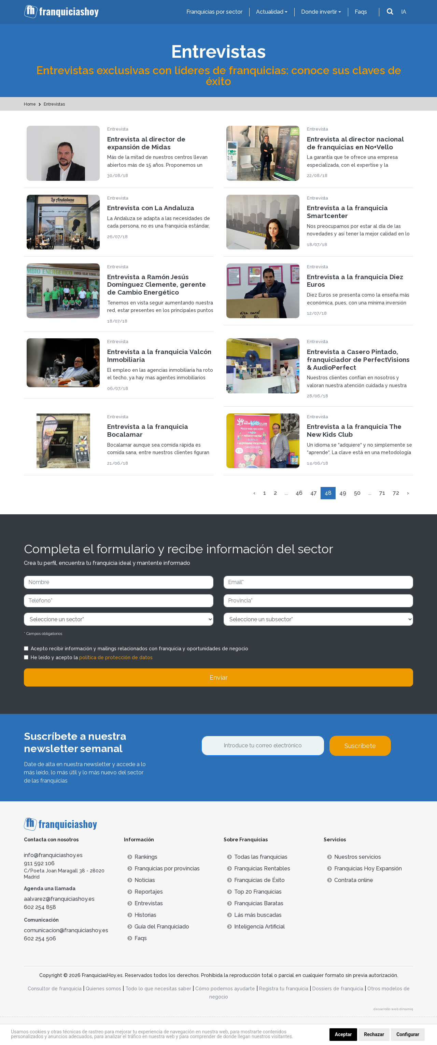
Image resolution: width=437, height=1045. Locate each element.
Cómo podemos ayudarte (225, 988)
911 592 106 (39, 863)
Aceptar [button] (343, 1034)
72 (396, 493)
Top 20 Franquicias (254, 891)
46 (299, 493)
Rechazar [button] (374, 1034)
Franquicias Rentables (258, 868)
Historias (141, 915)
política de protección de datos (116, 657)
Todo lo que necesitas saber (158, 988)
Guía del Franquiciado (158, 926)
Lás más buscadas (254, 915)
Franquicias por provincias (163, 868)
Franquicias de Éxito (256, 880)
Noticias (141, 880)
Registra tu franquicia (283, 988)
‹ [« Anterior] (254, 493)
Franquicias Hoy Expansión (364, 868)
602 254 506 (40, 938)
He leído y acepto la (92, 657)
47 (313, 493)
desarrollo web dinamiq (393, 1009)
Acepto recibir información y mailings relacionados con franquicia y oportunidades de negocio (139, 648)
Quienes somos (103, 988)
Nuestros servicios (354, 857)
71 (382, 493)
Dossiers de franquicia (337, 988)
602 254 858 (40, 907)
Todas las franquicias (257, 857)
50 (357, 493)
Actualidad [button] (269, 12)
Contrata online (350, 880)
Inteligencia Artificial (256, 926)
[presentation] (253, 774)
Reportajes (145, 891)
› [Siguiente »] (408, 493)
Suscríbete (360, 745)
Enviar (219, 677)
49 (342, 493)
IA (403, 12)
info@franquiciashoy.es (53, 855)
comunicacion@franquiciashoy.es (66, 930)
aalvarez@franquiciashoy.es (59, 899)
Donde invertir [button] (319, 12)
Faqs (361, 12)
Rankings (142, 857)
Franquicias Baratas (255, 903)
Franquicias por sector (214, 12)
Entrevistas (145, 903)
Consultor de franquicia (55, 988)
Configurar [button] (407, 1034)
